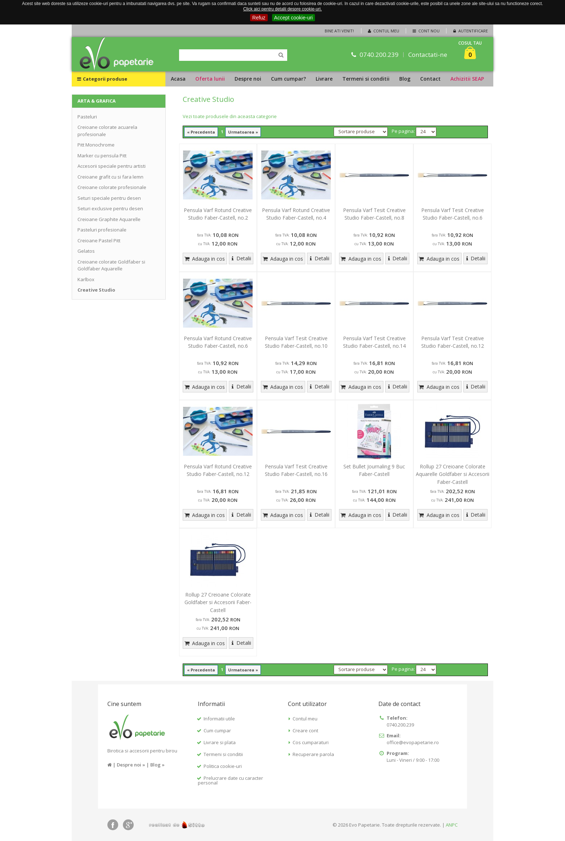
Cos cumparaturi (311, 742)
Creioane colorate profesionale (111, 187)
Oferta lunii (210, 78)
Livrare (324, 78)
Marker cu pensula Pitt (101, 155)
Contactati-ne (428, 54)
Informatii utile (219, 718)
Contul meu (383, 30)
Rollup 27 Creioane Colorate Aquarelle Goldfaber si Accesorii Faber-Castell (452, 474)
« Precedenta (201, 132)
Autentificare (470, 30)
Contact (430, 78)
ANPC (452, 825)
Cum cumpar (217, 730)
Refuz (259, 18)
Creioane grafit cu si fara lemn (110, 177)
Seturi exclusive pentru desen (110, 208)
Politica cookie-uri (223, 766)
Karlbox (85, 279)
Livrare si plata (220, 742)
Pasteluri (87, 116)
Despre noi (248, 78)
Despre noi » (131, 764)
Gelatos (86, 251)
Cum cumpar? (288, 78)
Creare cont (305, 730)
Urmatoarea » (243, 132)
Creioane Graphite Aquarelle (109, 219)
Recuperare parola (313, 754)
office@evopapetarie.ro (413, 742)
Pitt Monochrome (96, 144)
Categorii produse (102, 79)
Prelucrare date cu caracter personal (230, 780)
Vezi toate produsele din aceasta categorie (230, 116)
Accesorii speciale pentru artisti (111, 166)
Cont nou (425, 30)
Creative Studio (96, 290)
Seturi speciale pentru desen (109, 198)
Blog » (157, 764)
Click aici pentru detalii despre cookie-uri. (282, 9)
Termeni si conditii (366, 78)
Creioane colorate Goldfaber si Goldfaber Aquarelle (111, 265)
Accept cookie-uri (293, 18)
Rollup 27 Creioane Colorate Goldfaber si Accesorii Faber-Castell (218, 602)
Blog (404, 78)
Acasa (178, 78)
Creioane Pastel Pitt (98, 240)
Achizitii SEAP (467, 78)
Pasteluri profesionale (101, 229)
